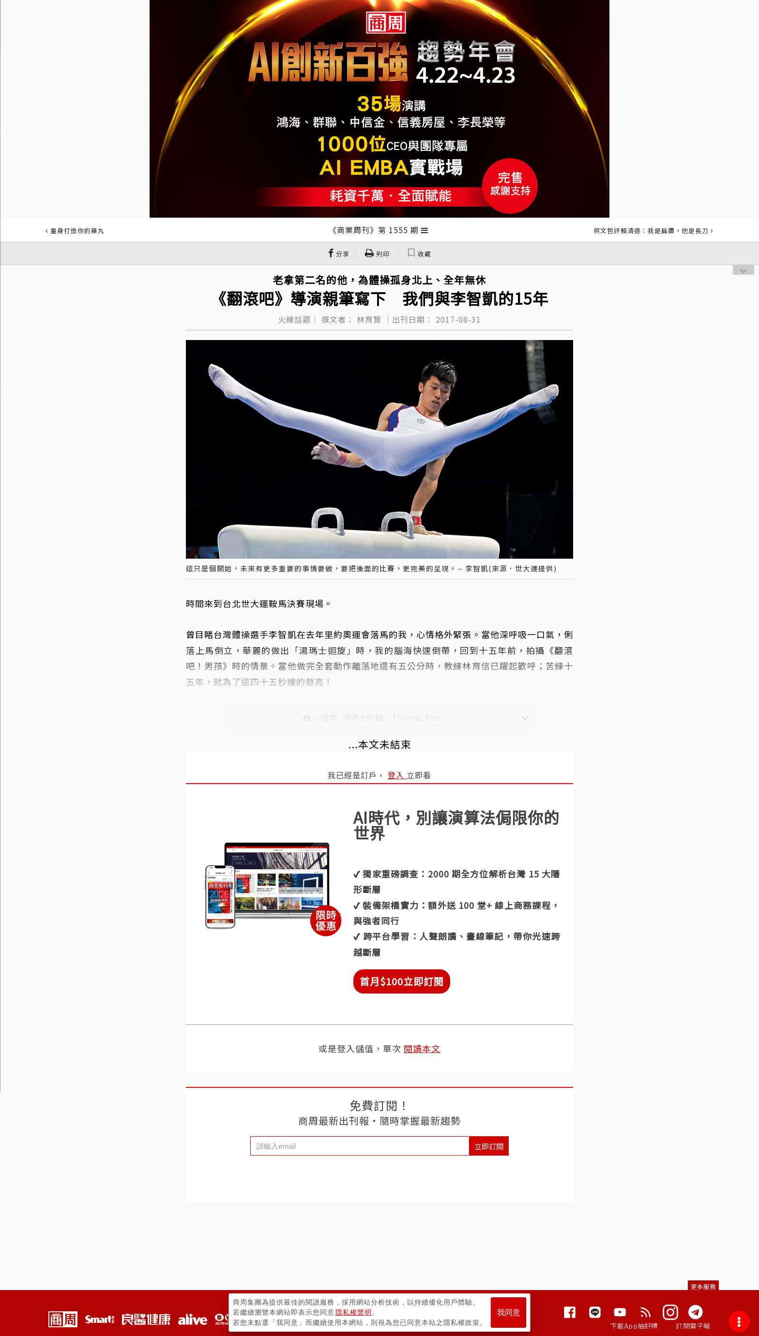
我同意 (508, 1312)
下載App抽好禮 (634, 1326)
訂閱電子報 (693, 1326)
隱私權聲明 (353, 1312)
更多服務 (703, 1286)
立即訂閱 (488, 1146)
